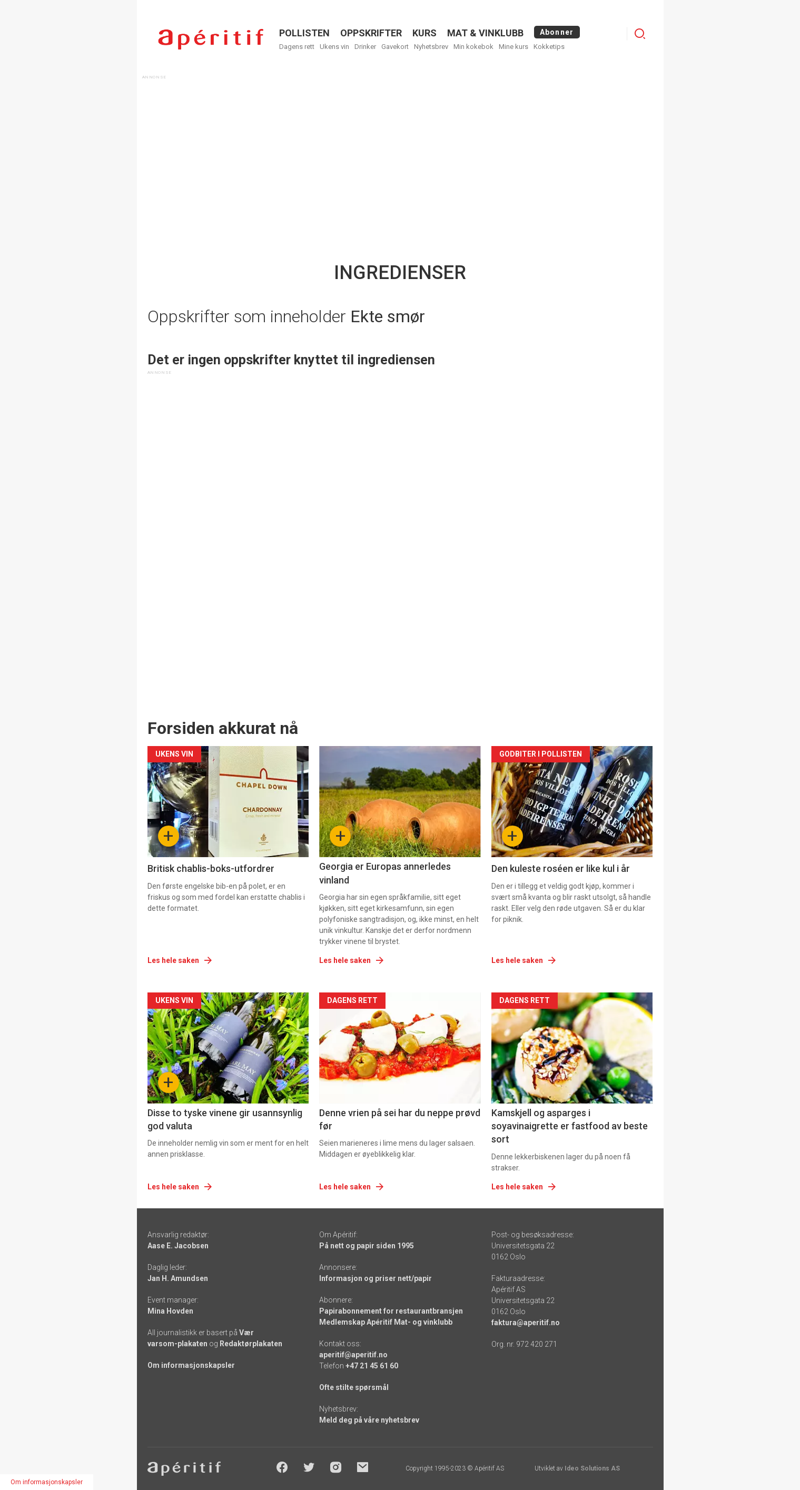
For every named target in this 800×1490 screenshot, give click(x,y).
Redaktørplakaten (251, 1343)
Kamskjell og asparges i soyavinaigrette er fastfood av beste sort (569, 1126)
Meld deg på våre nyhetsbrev (369, 1420)
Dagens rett (296, 47)
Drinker (365, 47)
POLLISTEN (304, 32)
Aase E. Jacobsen (178, 1245)
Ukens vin (334, 47)
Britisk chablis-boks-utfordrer (210, 868)
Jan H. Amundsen (177, 1278)
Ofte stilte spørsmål (354, 1387)
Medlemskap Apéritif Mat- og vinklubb (385, 1322)
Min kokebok (473, 47)
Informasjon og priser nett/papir (375, 1278)
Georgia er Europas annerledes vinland (385, 873)
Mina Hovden (170, 1311)
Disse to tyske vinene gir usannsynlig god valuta (224, 1119)
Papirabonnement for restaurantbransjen (391, 1311)
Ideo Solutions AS (592, 1468)
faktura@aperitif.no (525, 1322)
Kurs (424, 32)
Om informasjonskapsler (191, 1365)
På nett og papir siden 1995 (366, 1245)
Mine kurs (513, 47)
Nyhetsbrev (431, 47)
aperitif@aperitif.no (353, 1354)
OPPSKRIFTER (371, 32)
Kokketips (549, 47)
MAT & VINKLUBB (485, 32)
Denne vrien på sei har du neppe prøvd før (399, 1119)
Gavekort (395, 47)
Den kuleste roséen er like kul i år (560, 868)
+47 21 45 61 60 (371, 1366)
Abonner (557, 32)
